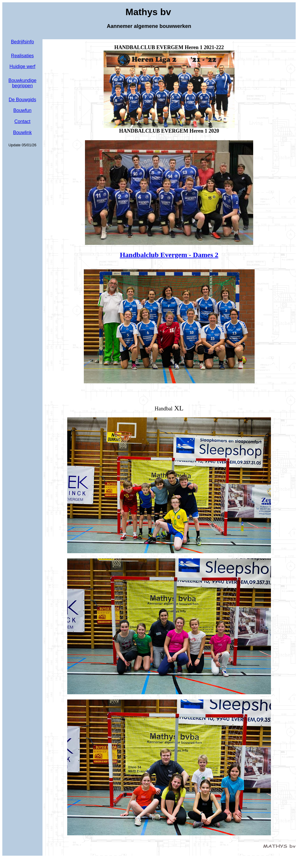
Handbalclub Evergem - (169, 255)
